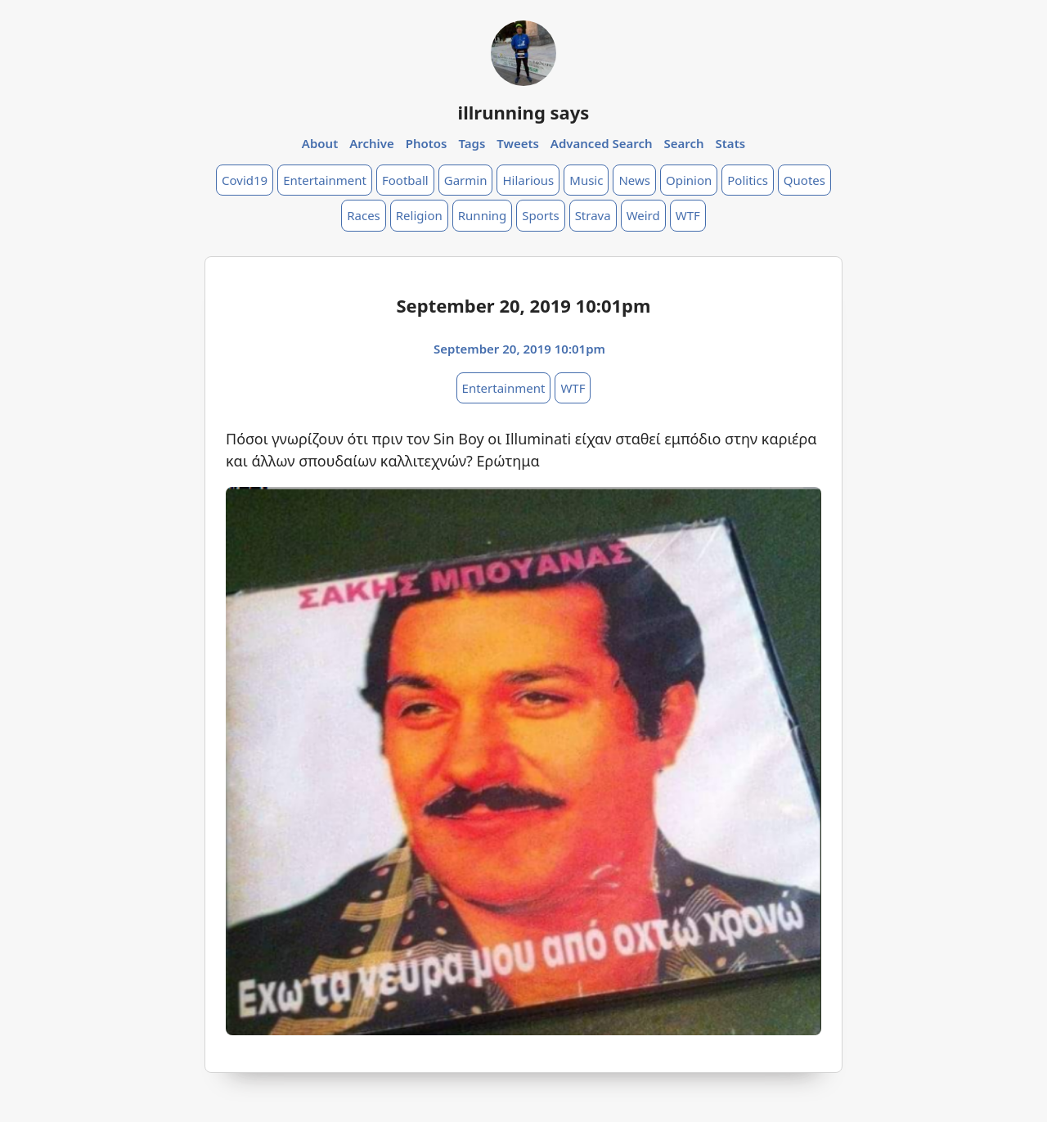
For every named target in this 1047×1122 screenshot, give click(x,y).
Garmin (466, 180)
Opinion (689, 180)
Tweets (518, 143)
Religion (419, 215)
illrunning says (524, 112)
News (634, 180)
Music (586, 180)
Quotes (804, 180)
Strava (593, 215)
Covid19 (244, 180)
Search (683, 143)
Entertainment (324, 180)
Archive (371, 143)
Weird (643, 215)
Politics (747, 180)
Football (405, 180)
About (320, 143)
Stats (731, 143)
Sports (540, 215)
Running (482, 215)
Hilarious (528, 180)
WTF (688, 215)
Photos (426, 143)
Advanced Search (601, 143)
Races (363, 215)
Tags (471, 143)
